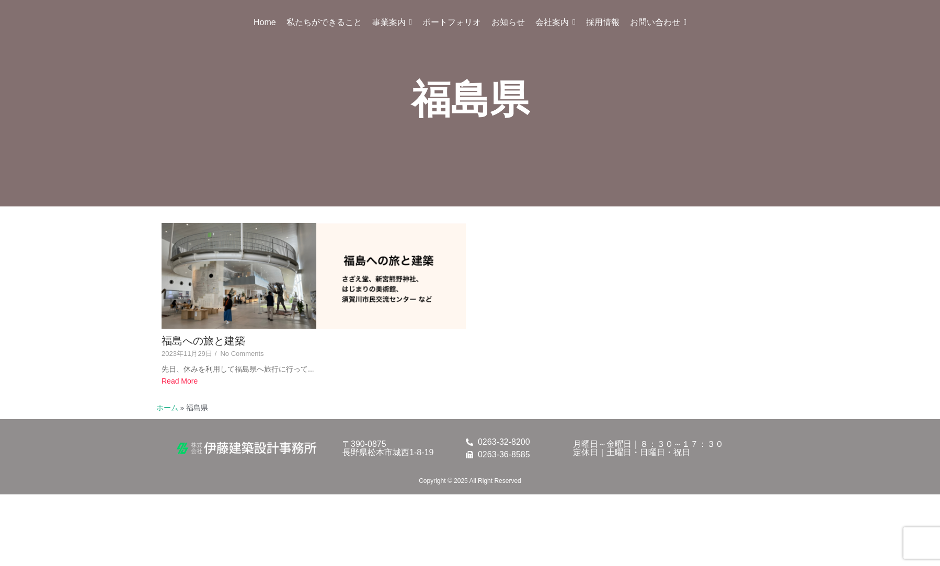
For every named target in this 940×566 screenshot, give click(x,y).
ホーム (167, 408)
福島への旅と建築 (203, 340)
